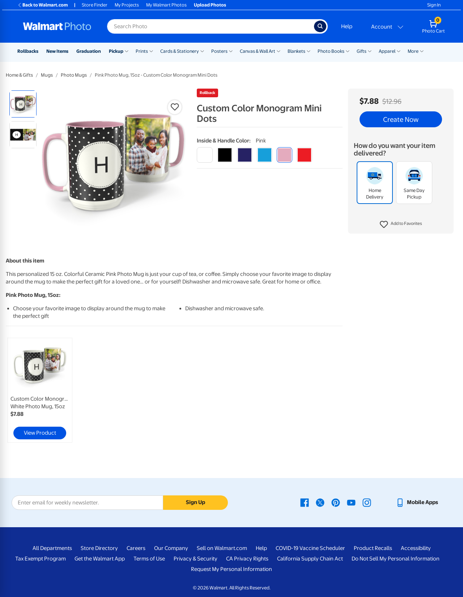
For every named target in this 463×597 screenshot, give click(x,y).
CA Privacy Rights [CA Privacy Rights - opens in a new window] (247, 558)
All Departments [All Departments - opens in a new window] (52, 548)
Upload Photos (210, 5)
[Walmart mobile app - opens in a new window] (417, 502)
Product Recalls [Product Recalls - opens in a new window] (373, 548)
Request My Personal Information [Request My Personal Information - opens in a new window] (231, 569)
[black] (225, 155)
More (413, 51)
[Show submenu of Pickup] (126, 50)
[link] (40, 390)
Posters (219, 51)
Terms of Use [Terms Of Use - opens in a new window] (149, 558)
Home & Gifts (19, 75)
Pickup (116, 51)
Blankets (296, 51)
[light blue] (264, 155)
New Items (57, 51)
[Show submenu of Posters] (231, 50)
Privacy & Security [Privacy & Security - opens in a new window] (195, 558)
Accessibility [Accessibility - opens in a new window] (416, 548)
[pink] (284, 155)
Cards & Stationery (179, 51)
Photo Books (331, 51)
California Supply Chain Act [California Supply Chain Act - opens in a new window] (310, 558)
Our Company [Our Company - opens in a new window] (171, 548)
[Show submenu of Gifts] (370, 50)
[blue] (244, 155)
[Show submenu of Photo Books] (347, 50)
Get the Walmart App (100, 558)
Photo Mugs (74, 75)
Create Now (401, 119)
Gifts (361, 51)
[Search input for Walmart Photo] (210, 26)
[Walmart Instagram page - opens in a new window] (366, 502)
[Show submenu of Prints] (151, 50)
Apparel (387, 51)
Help (346, 26)
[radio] (23, 104)
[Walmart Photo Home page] (57, 26)
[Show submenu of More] (422, 50)
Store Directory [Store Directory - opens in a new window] (99, 548)
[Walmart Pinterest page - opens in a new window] (335, 502)
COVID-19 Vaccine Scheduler (310, 548)
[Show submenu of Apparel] (398, 50)
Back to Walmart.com (42, 5)
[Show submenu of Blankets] (308, 50)
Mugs (47, 75)
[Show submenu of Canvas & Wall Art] (278, 50)
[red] (304, 155)
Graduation (88, 51)
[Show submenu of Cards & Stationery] (202, 50)
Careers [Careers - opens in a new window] (136, 548)
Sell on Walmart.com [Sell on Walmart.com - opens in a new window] (222, 548)
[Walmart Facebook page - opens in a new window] (304, 502)
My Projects (127, 5)
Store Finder (94, 5)
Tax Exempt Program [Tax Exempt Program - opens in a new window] (40, 558)
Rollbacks (27, 51)
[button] (400, 224)
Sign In (434, 5)
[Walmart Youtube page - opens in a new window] (351, 502)
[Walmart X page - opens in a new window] (320, 502)
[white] (204, 155)
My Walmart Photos (166, 5)
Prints (142, 51)
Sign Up (195, 502)
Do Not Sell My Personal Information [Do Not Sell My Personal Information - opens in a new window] (395, 558)
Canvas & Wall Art (257, 51)
